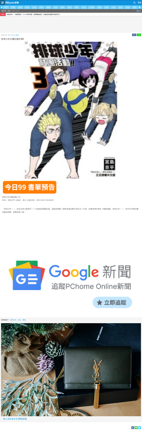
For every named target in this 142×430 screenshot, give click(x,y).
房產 (127, 7)
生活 (83, 7)
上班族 (91, 7)
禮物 (24, 320)
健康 (62, 7)
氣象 (138, 11)
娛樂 (69, 7)
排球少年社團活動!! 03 (11, 197)
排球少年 (13, 320)
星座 (134, 7)
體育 (76, 7)
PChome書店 (15, 35)
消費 (99, 7)
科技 (41, 7)
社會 (27, 7)
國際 (48, 7)
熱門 (6, 7)
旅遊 (106, 7)
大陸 (55, 7)
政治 (20, 7)
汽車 (113, 7)
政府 (120, 7)
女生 (19, 320)
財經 (34, 7)
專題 (13, 7)
